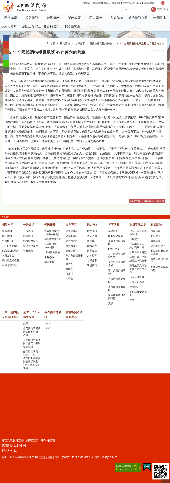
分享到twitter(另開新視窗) (6, 57)
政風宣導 (156, 240)
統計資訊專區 (136, 282)
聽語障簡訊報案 (53, 239)
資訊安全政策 (30, 245)
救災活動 (92, 235)
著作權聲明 (48, 440)
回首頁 (107, 3)
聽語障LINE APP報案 (50, 246)
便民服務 (53, 18)
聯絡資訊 (116, 3)
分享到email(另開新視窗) (6, 70)
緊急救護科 (72, 245)
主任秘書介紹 (9, 245)
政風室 (69, 268)
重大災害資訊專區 (116, 242)
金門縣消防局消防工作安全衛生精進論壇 (31, 343)
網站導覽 (97, 3)
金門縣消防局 (30, 7)
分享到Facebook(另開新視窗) (6, 38)
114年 (47, 323)
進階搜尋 (162, 9)
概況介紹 (92, 231)
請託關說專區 (158, 245)
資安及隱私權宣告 (12, 440)
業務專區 (74, 18)
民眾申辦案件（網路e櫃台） (52, 233)
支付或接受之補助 (138, 293)
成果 (25, 323)
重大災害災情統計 (116, 272)
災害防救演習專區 (116, 288)
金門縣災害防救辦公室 (116, 256)
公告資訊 (32, 18)
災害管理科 (72, 231)
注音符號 (163, 52)
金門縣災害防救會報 (116, 264)
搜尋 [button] (153, 9)
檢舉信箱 (156, 231)
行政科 (69, 273)
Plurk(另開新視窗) (6, 51)
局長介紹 (7, 235)
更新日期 (7, 445)
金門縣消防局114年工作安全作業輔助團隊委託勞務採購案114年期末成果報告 (31, 360)
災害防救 (117, 18)
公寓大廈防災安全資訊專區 (11, 26)
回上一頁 (135, 200)
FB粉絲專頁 (148, 3)
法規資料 (92, 265)
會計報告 (134, 286)
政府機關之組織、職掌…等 (136, 246)
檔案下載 (49, 262)
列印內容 (153, 52)
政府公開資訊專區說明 (138, 233)
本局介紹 (7, 231)
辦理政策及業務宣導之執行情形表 (138, 269)
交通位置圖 (46, 457)
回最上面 (148, 200)
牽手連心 (92, 240)
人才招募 (92, 255)
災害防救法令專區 (116, 280)
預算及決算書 (136, 277)
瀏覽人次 (7, 450)
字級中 (163, 3)
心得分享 (80, 43)
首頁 (52, 43)
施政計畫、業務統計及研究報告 (138, 259)
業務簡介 (113, 231)
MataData (158, 52)
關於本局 (10, 18)
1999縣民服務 (52, 252)
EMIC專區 (113, 249)
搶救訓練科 (72, 250)
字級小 (159, 3)
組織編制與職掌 (10, 250)
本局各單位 (8, 255)
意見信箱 (127, 3)
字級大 (166, 3)
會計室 (69, 263)
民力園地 (95, 18)
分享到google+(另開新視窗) (6, 44)
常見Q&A (49, 257)
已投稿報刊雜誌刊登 (101, 43)
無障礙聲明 (32, 440)
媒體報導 (92, 245)
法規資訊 (28, 235)
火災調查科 (72, 235)
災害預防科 (72, 240)
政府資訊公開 (138, 18)
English (137, 3)
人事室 (69, 278)
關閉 (6, 216)
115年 (47, 328)
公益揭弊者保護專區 (159, 269)
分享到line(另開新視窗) (6, 63)
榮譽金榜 (92, 250)
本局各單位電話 (138, 252)
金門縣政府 (86, 3)
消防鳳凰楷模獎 (10, 260)
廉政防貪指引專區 (159, 260)
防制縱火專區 (115, 235)
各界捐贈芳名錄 (53, 26)
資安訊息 (28, 250)
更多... (111, 303)
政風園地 (159, 18)
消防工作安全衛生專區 (32, 26)
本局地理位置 (9, 265)
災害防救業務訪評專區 (116, 297)
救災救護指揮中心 (74, 257)
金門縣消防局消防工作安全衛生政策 (31, 331)
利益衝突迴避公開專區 (75, 26)
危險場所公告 (30, 240)
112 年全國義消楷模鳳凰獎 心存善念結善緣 (140, 43)
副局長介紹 (8, 240)
